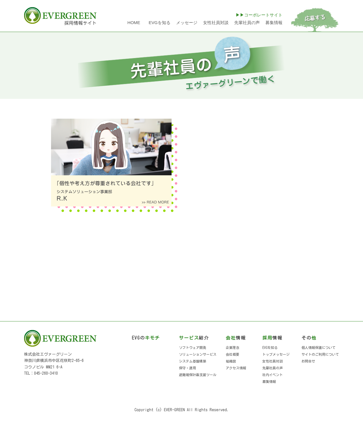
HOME (133, 22)
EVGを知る (159, 22)
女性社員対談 (216, 22)
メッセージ (186, 22)
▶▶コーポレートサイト (259, 14)
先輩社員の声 (247, 22)
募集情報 (273, 22)
